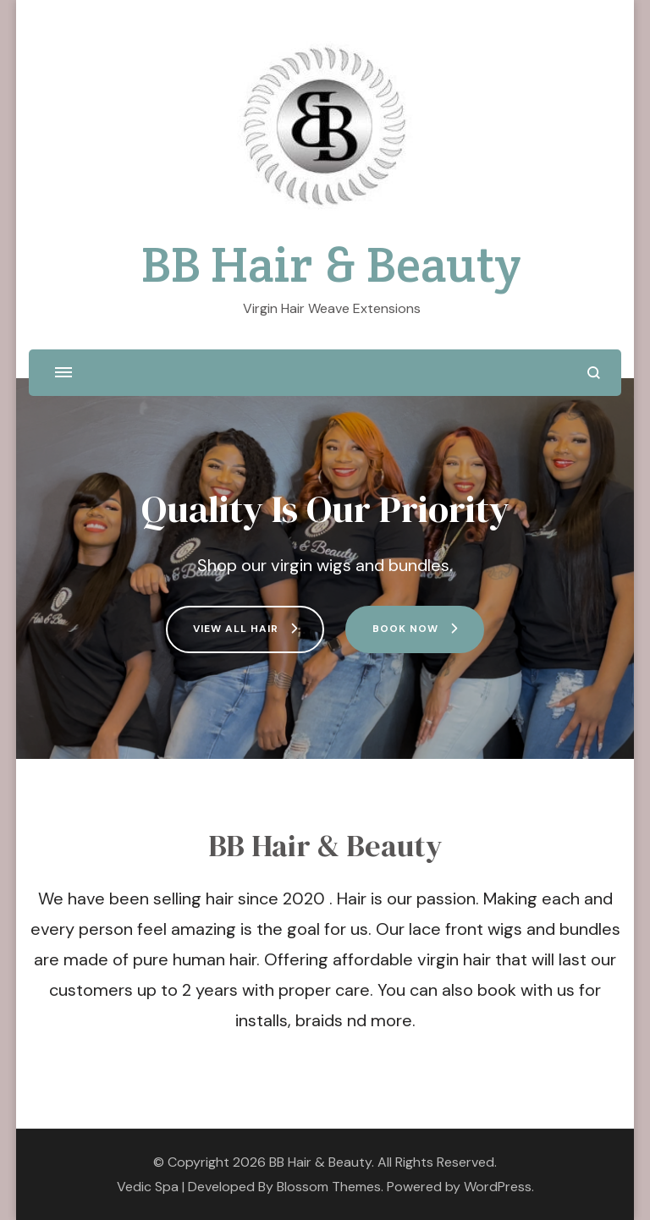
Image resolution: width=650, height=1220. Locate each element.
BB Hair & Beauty (331, 264)
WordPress (498, 1186)
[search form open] (594, 373)
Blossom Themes (329, 1186)
